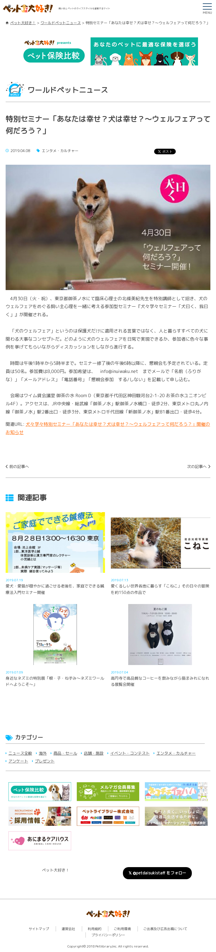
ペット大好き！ (23, 22)
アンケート (18, 761)
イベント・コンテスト (130, 753)
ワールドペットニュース (60, 22)
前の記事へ (19, 466)
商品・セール (65, 753)
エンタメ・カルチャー (176, 753)
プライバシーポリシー (108, 935)
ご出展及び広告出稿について (165, 928)
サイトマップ (39, 928)
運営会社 (68, 928)
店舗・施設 (94, 753)
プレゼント (45, 761)
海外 (43, 753)
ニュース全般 (20, 753)
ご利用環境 (122, 928)
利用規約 (94, 928)
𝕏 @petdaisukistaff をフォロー (157, 873)
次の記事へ (197, 466)
